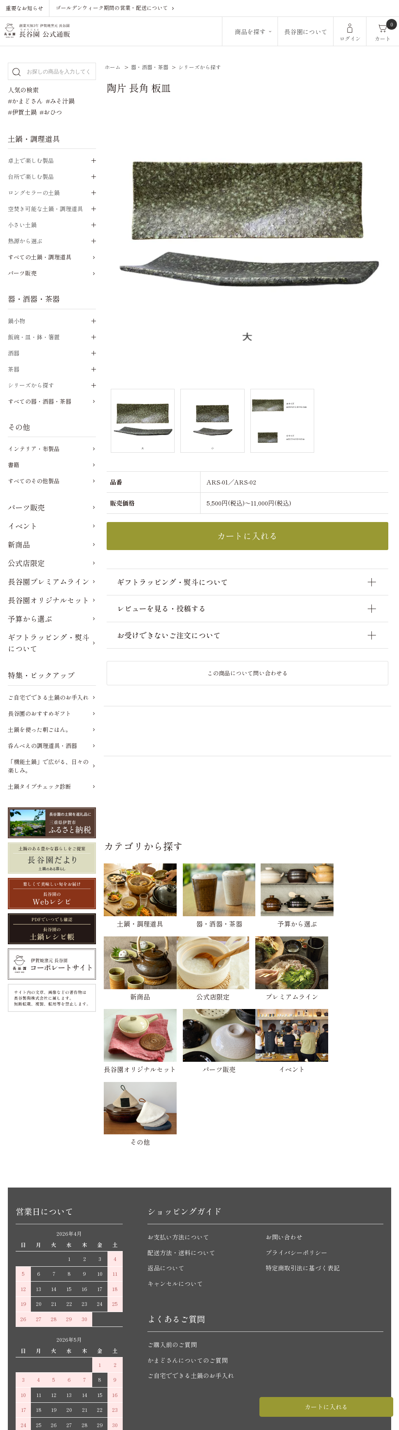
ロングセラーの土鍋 (34, 192)
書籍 (13, 465)
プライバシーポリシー (296, 1176)
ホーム (113, 67)
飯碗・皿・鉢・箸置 (34, 337)
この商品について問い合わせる (247, 673)
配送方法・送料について (181, 1176)
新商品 (19, 544)
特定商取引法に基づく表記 (303, 1192)
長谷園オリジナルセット (48, 600)
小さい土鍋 (22, 225)
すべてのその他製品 (34, 481)
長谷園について (305, 31)
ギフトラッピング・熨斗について (48, 643)
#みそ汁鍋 (60, 100)
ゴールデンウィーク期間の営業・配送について (112, 8)
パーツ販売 (22, 273)
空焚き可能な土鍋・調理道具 (45, 209)
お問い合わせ (284, 1161)
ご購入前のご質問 (172, 1269)
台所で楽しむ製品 (31, 176)
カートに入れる (326, 1406)
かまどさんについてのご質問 (187, 1284)
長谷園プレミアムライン (48, 581)
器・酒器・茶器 (149, 67)
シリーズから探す (199, 67)
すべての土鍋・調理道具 (39, 257)
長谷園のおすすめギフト (39, 713)
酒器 (13, 353)
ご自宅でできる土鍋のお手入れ (48, 697)
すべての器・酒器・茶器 (39, 401)
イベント (22, 525)
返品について (165, 1192)
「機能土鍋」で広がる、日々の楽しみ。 (48, 765)
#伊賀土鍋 (22, 112)
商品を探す (250, 31)
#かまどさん (25, 100)
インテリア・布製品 (34, 449)
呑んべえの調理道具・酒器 (42, 745)
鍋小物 (16, 321)
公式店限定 (26, 562)
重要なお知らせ (24, 8)
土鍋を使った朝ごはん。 (39, 729)
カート (383, 38)
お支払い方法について (178, 1161)
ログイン (350, 38)
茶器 (13, 369)
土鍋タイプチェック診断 (39, 786)
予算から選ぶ (30, 618)
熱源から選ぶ (25, 241)
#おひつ (51, 112)
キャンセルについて (175, 1207)
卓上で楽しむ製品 (31, 160)
